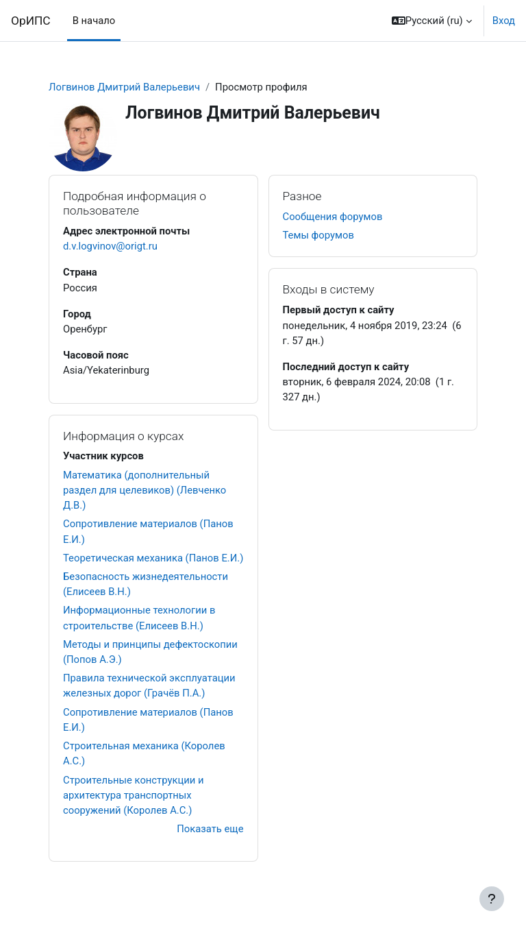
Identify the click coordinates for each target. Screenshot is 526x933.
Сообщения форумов (333, 216)
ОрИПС (31, 20)
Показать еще (210, 829)
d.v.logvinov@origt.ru (110, 246)
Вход (503, 20)
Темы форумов (318, 235)
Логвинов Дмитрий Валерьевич (124, 87)
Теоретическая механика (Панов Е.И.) (153, 558)
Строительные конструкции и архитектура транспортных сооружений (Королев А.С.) (133, 795)
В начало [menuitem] (94, 20)
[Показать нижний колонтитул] (491, 898)
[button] (432, 20)
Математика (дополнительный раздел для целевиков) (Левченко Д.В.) (144, 490)
